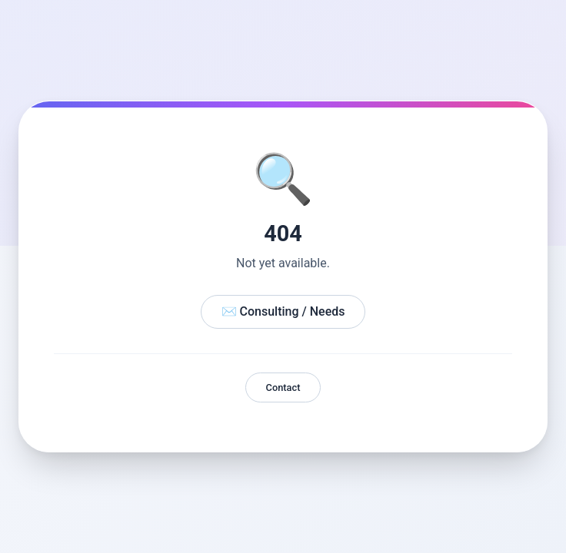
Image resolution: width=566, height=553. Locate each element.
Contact (283, 387)
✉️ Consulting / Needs (283, 311)
